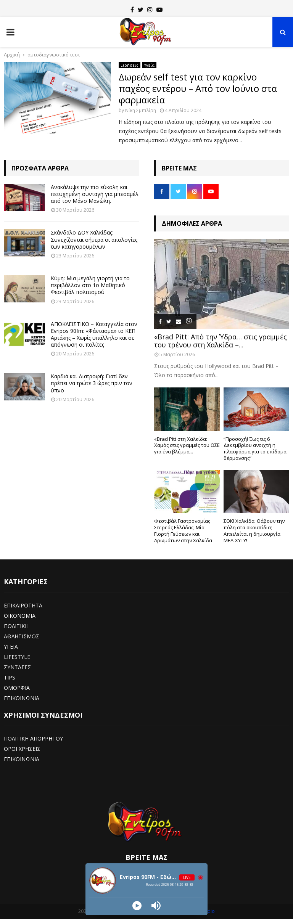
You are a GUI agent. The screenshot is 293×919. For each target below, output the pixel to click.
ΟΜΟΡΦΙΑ (17, 687)
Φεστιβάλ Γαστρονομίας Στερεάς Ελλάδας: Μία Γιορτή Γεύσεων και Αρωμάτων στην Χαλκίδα (183, 530)
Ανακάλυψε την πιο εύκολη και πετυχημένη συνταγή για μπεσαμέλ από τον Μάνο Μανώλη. (94, 193)
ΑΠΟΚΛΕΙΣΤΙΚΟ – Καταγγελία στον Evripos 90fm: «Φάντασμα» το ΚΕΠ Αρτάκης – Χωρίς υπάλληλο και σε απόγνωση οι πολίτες (94, 334)
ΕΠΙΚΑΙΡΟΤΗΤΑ (23, 605)
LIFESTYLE (17, 656)
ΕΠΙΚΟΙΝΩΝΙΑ (21, 698)
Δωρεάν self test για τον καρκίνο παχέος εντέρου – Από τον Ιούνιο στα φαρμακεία (198, 88)
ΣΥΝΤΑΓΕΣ (17, 667)
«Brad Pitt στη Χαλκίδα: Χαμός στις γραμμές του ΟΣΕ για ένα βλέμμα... (187, 445)
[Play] (137, 905)
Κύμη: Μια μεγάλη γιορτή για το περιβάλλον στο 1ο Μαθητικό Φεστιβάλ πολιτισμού (90, 285)
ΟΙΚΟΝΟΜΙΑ (19, 615)
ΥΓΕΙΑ (11, 646)
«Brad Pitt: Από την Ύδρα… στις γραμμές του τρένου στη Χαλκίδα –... (220, 341)
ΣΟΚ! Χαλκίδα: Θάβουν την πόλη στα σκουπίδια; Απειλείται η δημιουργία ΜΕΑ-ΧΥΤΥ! (254, 530)
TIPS (9, 677)
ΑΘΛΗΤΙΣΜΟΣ (21, 636)
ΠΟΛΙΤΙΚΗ (16, 626)
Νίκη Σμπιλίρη (140, 110)
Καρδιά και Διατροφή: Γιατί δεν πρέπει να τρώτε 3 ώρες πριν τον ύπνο (91, 383)
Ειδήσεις (129, 65)
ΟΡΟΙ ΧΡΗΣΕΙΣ (22, 748)
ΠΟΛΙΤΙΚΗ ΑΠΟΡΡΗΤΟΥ (33, 738)
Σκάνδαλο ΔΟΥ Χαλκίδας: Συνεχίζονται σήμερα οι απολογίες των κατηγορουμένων (94, 239)
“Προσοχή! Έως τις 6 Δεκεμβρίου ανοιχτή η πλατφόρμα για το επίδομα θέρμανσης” (255, 448)
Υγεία (149, 65)
